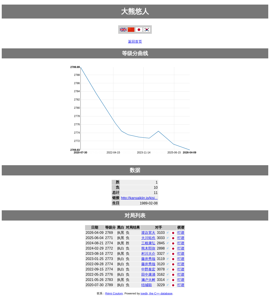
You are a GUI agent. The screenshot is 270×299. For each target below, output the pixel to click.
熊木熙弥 (148, 248)
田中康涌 (148, 274)
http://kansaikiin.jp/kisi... (139, 198)
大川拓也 (148, 238)
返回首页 (135, 41)
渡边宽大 (148, 232)
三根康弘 (148, 243)
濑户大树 (148, 280)
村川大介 (148, 253)
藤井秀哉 (148, 259)
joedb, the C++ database (157, 293)
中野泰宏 (148, 269)
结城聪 (146, 285)
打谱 (180, 232)
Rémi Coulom (114, 293)
